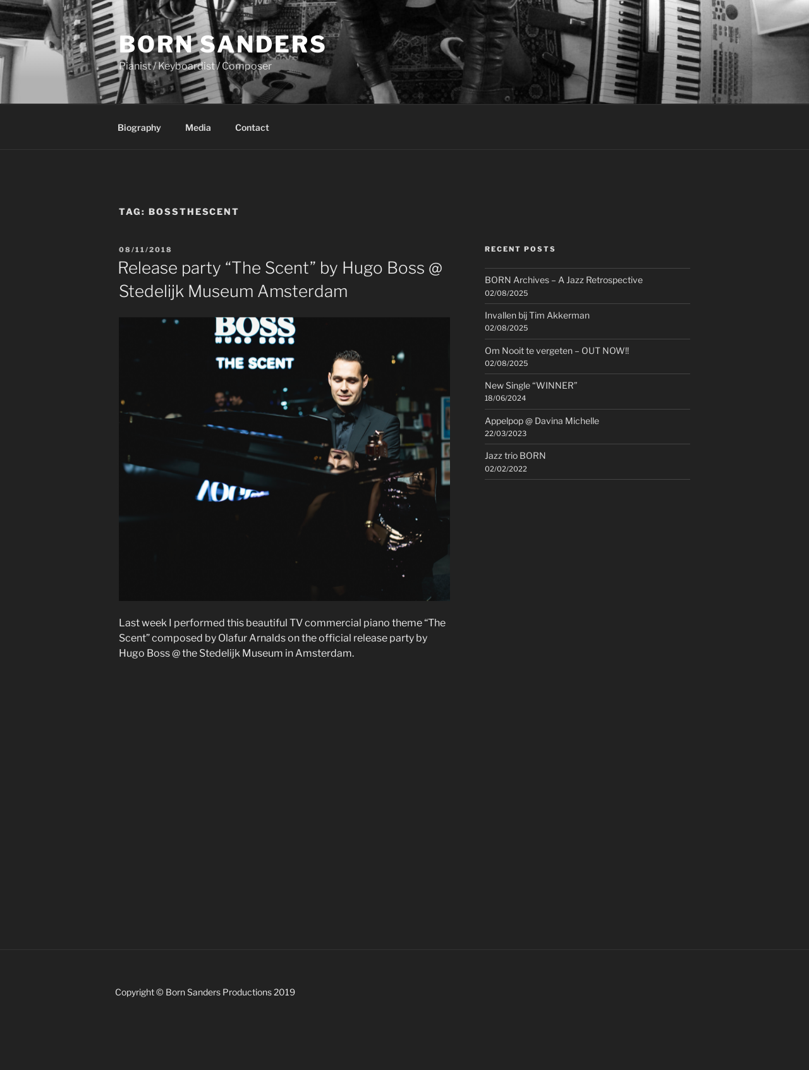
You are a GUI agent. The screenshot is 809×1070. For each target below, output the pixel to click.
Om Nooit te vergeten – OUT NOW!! (557, 350)
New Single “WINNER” (531, 385)
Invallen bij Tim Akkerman (537, 315)
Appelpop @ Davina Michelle (542, 420)
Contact (252, 127)
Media (198, 127)
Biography (139, 127)
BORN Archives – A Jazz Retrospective (564, 279)
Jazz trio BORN (515, 455)
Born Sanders (223, 44)
